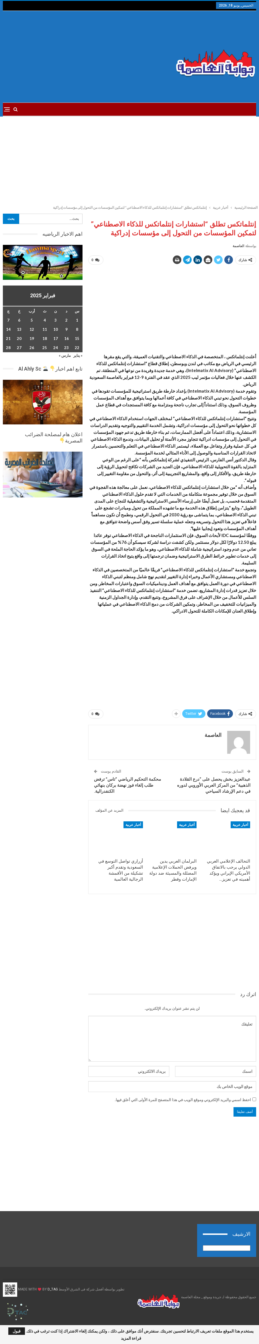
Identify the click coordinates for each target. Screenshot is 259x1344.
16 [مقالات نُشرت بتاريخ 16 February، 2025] (66, 338)
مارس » (65, 355)
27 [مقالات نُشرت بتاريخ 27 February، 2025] (19, 347)
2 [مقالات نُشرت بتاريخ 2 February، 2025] (66, 320)
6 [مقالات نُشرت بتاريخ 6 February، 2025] (19, 320)
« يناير (78, 355)
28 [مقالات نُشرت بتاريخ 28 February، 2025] (8, 347)
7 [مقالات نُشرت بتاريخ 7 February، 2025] (8, 320)
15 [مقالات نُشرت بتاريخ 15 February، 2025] (77, 338)
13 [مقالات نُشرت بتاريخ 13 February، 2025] (19, 329)
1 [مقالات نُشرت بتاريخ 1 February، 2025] (77, 320)
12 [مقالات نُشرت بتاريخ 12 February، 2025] (32, 329)
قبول (17, 1331)
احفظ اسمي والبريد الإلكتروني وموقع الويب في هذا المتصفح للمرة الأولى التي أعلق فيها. (183, 1099)
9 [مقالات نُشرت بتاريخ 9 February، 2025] (66, 329)
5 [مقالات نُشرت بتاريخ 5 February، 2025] (32, 320)
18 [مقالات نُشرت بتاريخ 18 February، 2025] (44, 338)
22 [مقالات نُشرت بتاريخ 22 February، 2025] (77, 347)
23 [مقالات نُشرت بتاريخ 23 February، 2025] (66, 347)
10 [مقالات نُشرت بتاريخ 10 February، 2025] (55, 329)
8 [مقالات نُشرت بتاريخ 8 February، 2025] (77, 329)
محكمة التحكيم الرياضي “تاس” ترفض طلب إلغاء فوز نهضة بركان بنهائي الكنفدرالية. (127, 785)
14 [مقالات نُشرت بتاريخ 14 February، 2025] (8, 329)
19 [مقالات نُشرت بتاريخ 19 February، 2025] (32, 338)
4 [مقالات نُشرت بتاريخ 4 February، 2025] (45, 320)
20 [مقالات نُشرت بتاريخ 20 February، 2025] (19, 338)
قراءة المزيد (131, 1338)
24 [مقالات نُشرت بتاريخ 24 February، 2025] (55, 347)
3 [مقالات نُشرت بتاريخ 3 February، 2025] (55, 320)
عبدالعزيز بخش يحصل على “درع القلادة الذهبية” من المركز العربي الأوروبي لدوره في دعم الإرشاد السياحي (213, 785)
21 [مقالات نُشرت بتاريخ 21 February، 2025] (8, 338)
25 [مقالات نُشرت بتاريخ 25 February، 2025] (44, 347)
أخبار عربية (240, 825)
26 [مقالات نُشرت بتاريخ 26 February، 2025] (32, 347)
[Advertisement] (86, 57)
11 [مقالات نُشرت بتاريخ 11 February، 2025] (44, 329)
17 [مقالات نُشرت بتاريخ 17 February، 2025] (55, 338)
